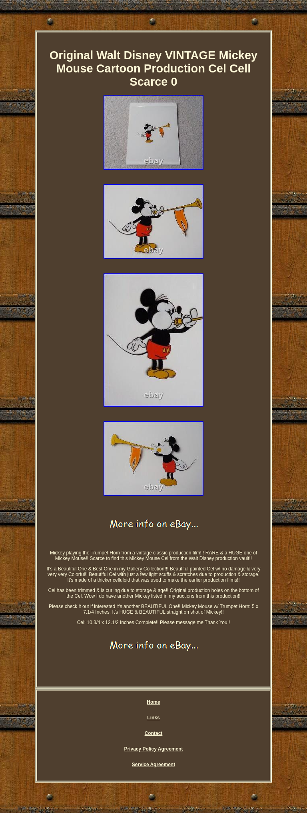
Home (153, 702)
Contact (154, 733)
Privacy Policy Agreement (153, 749)
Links (153, 718)
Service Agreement (153, 764)
